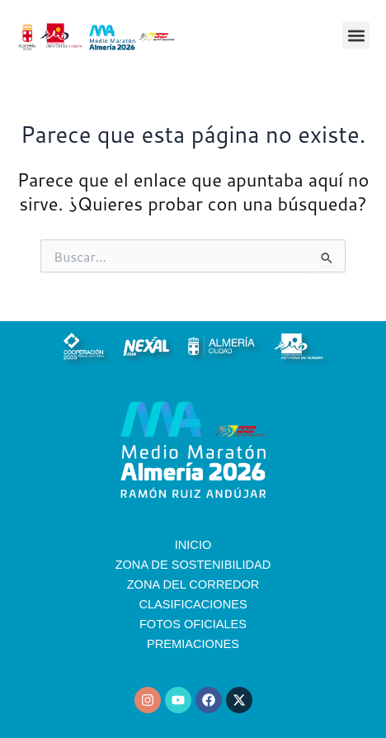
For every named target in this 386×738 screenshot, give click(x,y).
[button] (356, 35)
